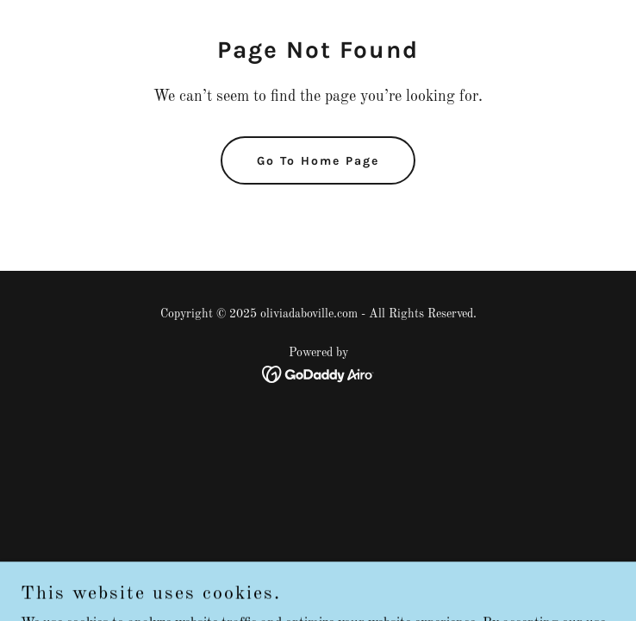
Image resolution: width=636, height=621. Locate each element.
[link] (318, 374)
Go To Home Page (318, 161)
